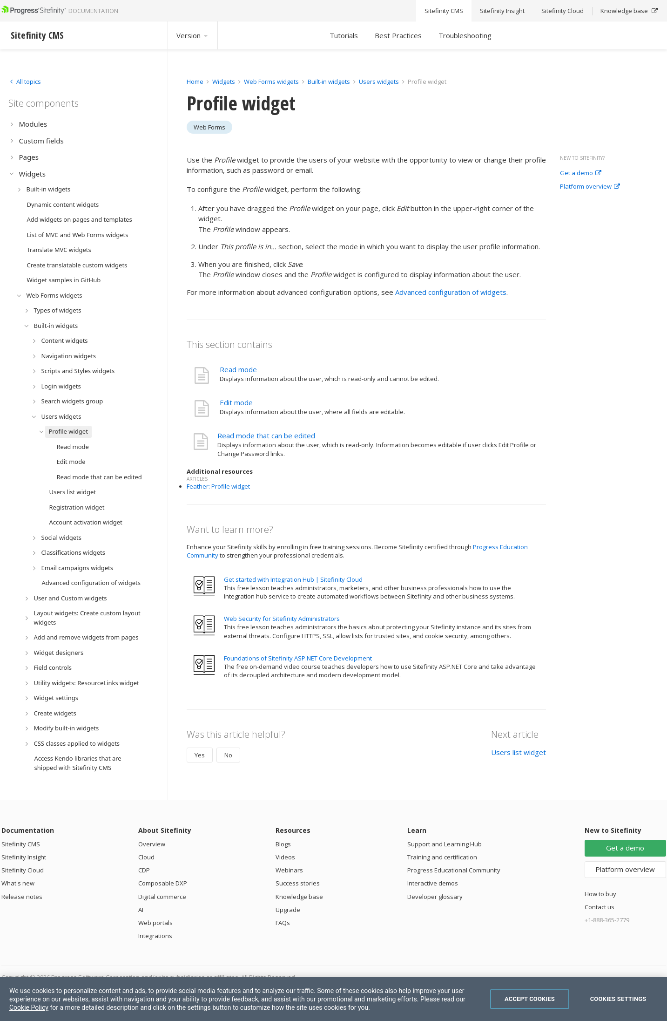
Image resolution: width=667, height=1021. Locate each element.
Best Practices (398, 35)
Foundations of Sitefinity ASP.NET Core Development (298, 658)
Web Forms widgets (271, 81)
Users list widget (518, 752)
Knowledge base (299, 896)
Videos (285, 857)
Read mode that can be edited (266, 435)
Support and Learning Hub (444, 844)
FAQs (283, 923)
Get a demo (580, 173)
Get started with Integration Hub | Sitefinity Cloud (293, 579)
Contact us (599, 907)
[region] (333, 999)
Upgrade (288, 909)
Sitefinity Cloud (22, 870)
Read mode (238, 369)
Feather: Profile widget (218, 486)
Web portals (155, 923)
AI (140, 909)
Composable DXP (162, 883)
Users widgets (379, 81)
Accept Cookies (530, 998)
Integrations (155, 936)
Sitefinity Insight (23, 857)
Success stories (298, 883)
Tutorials (344, 35)
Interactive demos (432, 883)
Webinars (289, 870)
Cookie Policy (28, 1007)
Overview (151, 844)
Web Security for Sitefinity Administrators (282, 618)
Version (192, 35)
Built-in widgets (329, 81)
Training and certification (442, 857)
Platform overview (590, 187)
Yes (200, 755)
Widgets (223, 81)
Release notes (21, 896)
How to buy (600, 894)
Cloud (146, 857)
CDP (144, 870)
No (228, 755)
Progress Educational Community (453, 870)
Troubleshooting (465, 35)
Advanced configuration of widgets (450, 292)
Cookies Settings (618, 998)
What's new (17, 883)
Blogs (283, 844)
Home (195, 81)
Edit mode (236, 402)
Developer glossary (435, 896)
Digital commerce (162, 896)
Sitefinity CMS (20, 844)
